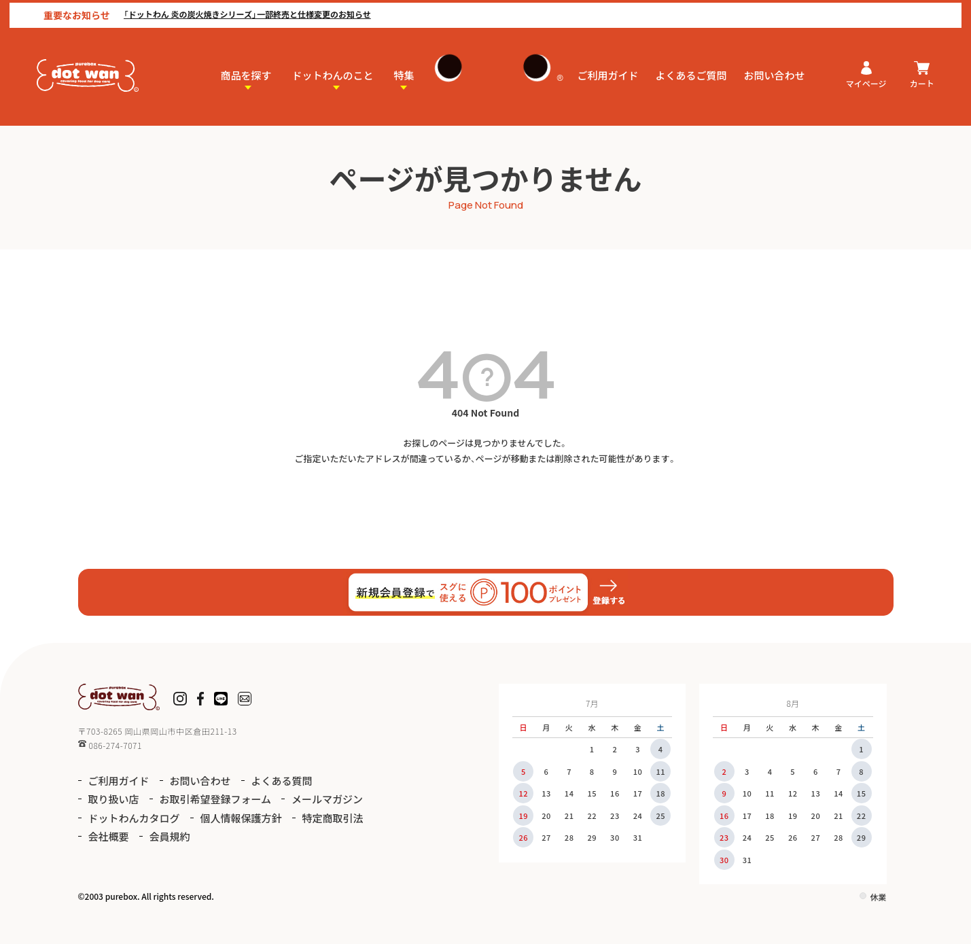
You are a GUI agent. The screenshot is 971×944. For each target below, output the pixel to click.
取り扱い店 (113, 799)
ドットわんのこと (333, 72)
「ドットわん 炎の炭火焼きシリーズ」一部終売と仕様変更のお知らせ (237, 11)
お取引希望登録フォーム (216, 799)
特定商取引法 (333, 818)
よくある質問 (282, 780)
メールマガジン (327, 799)
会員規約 (169, 836)
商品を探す (246, 72)
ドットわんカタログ (134, 818)
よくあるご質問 (691, 72)
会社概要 (108, 836)
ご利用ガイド (608, 72)
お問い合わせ (774, 72)
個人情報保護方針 (241, 818)
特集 (404, 72)
